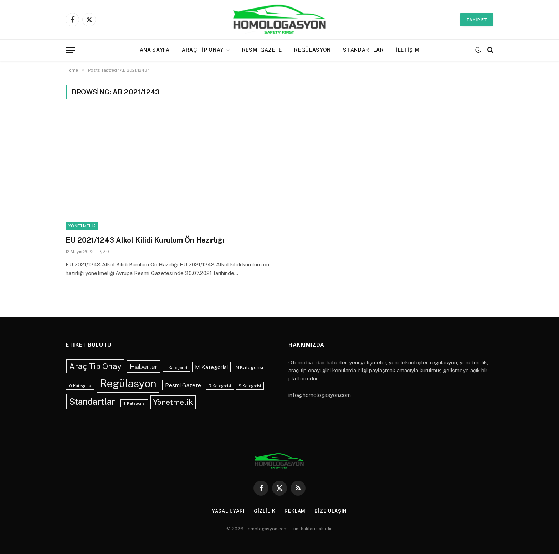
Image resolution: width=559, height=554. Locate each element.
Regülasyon (312, 50)
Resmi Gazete (262, 50)
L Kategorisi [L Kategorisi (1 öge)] (176, 368)
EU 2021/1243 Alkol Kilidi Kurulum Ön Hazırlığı (145, 240)
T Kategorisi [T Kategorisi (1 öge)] (134, 403)
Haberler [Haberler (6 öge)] (144, 366)
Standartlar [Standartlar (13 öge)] (92, 402)
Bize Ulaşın (330, 511)
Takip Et (476, 19)
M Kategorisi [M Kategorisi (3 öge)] (211, 367)
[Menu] (70, 50)
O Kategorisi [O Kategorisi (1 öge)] (80, 386)
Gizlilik (265, 511)
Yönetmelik (81, 226)
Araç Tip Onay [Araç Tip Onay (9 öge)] (95, 366)
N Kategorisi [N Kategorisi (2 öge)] (249, 367)
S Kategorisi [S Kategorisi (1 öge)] (250, 386)
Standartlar (363, 50)
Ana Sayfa (155, 50)
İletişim (408, 50)
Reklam (295, 511)
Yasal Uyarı (228, 511)
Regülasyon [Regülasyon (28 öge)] (128, 383)
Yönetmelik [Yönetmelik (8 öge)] (173, 402)
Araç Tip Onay (203, 50)
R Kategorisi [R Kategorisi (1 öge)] (220, 386)
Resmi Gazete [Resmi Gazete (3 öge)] (183, 385)
